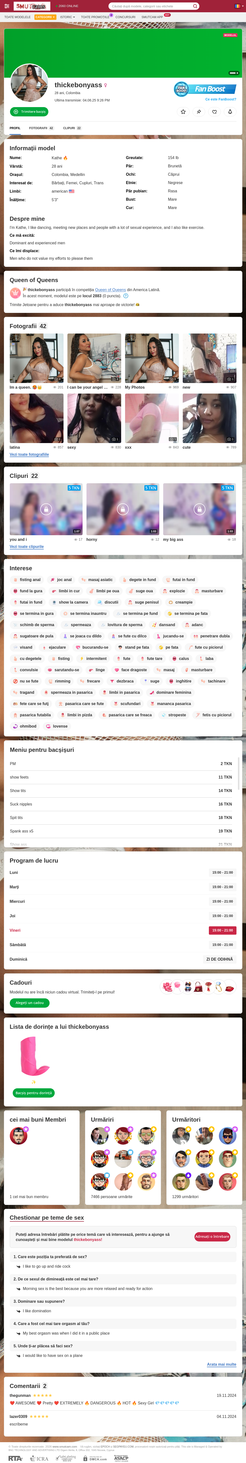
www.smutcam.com (65, 1446)
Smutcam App (153, 16)
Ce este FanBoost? (220, 99)
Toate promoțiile (96, 16)
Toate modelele (17, 17)
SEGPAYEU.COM (123, 1446)
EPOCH (105, 1446)
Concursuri (125, 17)
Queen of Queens (110, 290)
